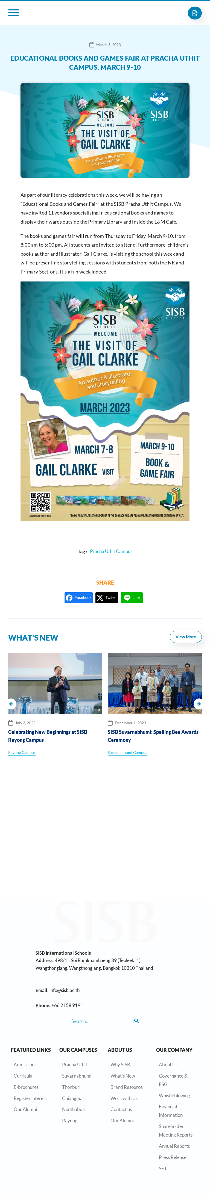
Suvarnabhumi (76, 1076)
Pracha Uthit (74, 1064)
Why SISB (120, 1064)
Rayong (69, 1120)
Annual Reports (174, 1146)
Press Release (172, 1157)
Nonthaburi (73, 1109)
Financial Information (171, 1111)
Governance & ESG (173, 1080)
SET (163, 1168)
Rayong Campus (22, 752)
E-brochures (26, 1087)
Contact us (121, 1109)
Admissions (25, 1064)
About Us (168, 1064)
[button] (10, 703)
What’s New (122, 1076)
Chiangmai (73, 1098)
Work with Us (124, 1098)
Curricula (23, 1076)
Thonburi (71, 1087)
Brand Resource (126, 1087)
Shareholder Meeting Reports (175, 1130)
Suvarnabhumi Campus (127, 752)
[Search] (136, 1021)
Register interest (30, 1098)
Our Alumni (25, 1109)
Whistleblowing (174, 1095)
